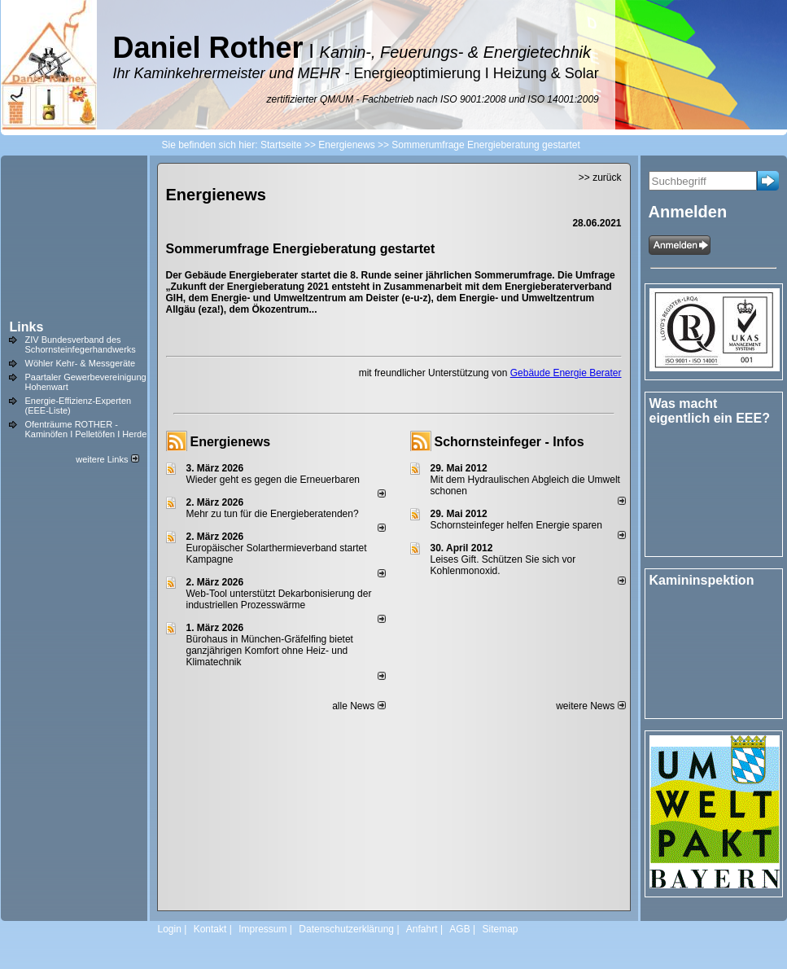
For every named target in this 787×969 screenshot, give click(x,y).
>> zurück (600, 177)
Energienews (230, 442)
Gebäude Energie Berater (566, 373)
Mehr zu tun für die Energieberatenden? (272, 514)
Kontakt (210, 929)
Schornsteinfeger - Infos (509, 442)
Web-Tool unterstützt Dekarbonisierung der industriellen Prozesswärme (279, 599)
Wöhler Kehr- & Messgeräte (80, 363)
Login (169, 929)
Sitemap (500, 929)
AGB (459, 929)
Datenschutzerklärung (346, 929)
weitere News (590, 706)
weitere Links (107, 459)
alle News (358, 706)
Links (27, 327)
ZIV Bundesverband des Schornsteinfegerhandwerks (80, 344)
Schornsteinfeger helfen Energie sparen (516, 525)
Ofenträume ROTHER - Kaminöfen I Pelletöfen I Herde (86, 429)
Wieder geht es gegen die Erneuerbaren (273, 479)
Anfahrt (422, 929)
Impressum (262, 929)
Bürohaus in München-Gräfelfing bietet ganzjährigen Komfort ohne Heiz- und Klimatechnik (269, 651)
